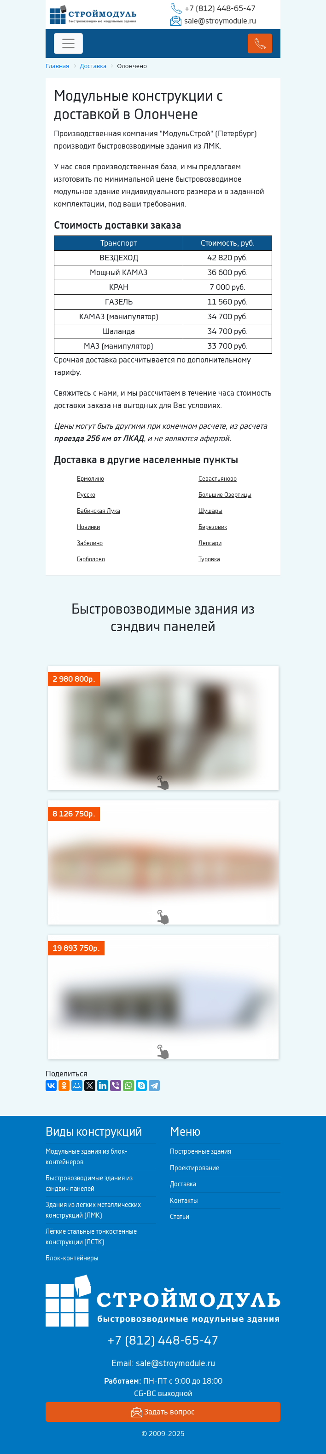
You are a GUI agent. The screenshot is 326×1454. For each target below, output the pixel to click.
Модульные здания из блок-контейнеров (87, 1156)
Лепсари (209, 543)
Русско (86, 495)
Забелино (90, 543)
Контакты (184, 1200)
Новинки (88, 527)
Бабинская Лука (98, 511)
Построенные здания (200, 1151)
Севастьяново (217, 479)
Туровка (209, 559)
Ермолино (90, 479)
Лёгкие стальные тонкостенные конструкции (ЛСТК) (91, 1236)
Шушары (210, 511)
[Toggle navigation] (68, 43)
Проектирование (194, 1168)
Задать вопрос (163, 1412)
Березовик (212, 527)
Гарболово (91, 559)
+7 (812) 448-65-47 (220, 8)
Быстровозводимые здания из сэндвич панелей (89, 1183)
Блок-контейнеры (72, 1258)
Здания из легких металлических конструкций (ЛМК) (93, 1210)
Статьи (179, 1217)
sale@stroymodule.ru (220, 21)
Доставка (183, 1184)
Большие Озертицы (224, 495)
